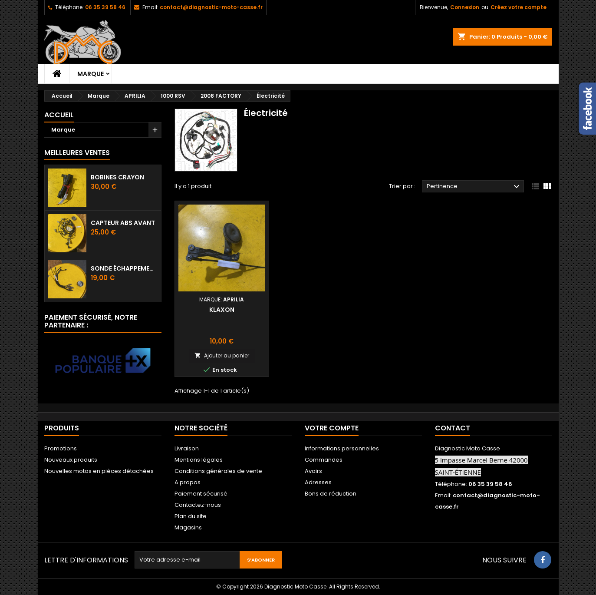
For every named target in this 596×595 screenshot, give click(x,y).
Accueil (59, 115)
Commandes (323, 460)
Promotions (60, 448)
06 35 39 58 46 (105, 7)
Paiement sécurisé (201, 493)
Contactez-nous (198, 505)
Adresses (318, 482)
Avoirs (313, 471)
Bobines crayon (117, 177)
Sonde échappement (124, 268)
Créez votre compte (519, 7)
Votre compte (332, 428)
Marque (90, 73)
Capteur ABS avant (123, 222)
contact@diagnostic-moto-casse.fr (211, 7)
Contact (452, 428)
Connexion (464, 7)
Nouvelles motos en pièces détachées (99, 471)
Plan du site (191, 516)
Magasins (188, 527)
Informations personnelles (342, 448)
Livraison (187, 448)
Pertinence (474, 187)
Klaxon (221, 309)
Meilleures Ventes (77, 153)
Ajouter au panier (221, 355)
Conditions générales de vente (218, 471)
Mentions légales (199, 460)
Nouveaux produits (70, 460)
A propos (188, 482)
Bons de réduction (330, 493)
